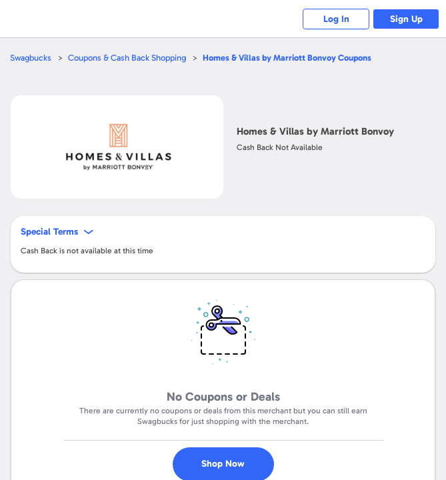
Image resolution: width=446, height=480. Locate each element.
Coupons (287, 58)
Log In (336, 19)
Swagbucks (30, 58)
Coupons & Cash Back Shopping (127, 58)
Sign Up (406, 19)
